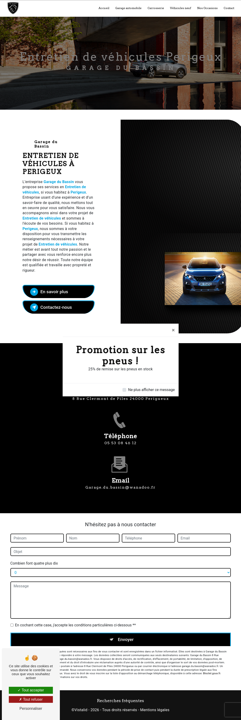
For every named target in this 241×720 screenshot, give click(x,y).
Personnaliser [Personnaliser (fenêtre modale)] (30, 708)
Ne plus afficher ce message (151, 390)
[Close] (173, 330)
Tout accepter (31, 690)
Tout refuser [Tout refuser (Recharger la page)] (31, 699)
